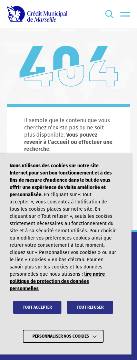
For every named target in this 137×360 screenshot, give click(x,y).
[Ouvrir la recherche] (109, 14)
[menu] (125, 14)
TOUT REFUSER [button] (90, 307)
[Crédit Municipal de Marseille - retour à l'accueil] (37, 14)
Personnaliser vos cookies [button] (60, 336)
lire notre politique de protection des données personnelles (57, 281)
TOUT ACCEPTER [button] (37, 307)
